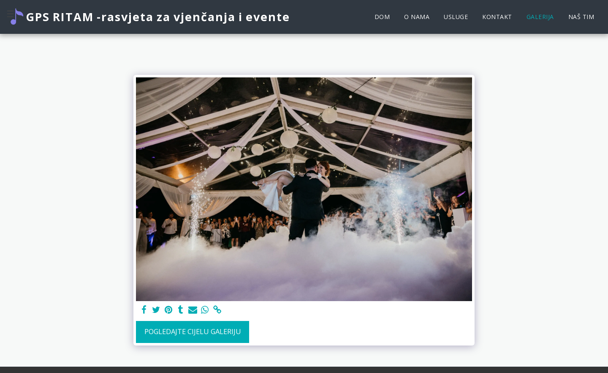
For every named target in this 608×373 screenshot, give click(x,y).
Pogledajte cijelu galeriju (192, 331)
